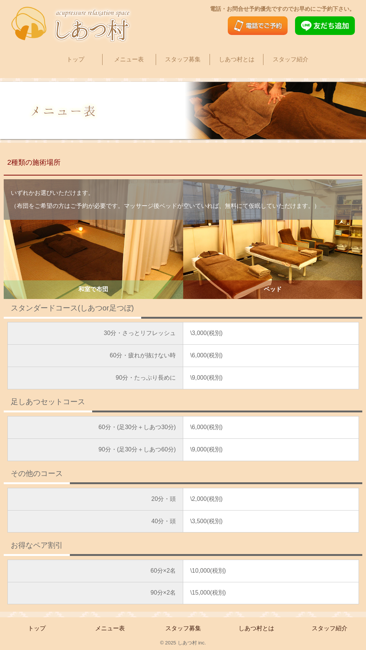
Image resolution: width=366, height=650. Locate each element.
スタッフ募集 (183, 59)
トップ (75, 59)
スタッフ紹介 (290, 59)
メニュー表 (129, 59)
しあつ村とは (237, 59)
